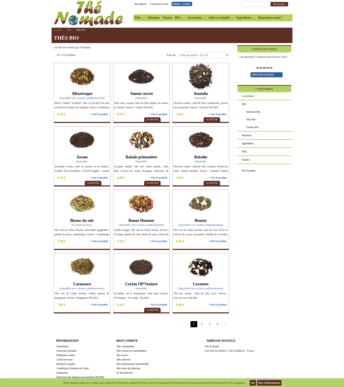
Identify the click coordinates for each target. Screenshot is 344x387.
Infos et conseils (220, 18)
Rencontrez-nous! (269, 17)
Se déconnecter (125, 372)
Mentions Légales (65, 363)
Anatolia (201, 93)
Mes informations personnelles (133, 363)
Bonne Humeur (141, 220)
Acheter (152, 119)
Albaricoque (82, 93)
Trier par (171, 54)
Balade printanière (141, 157)
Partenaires (62, 372)
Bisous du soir (82, 220)
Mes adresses (124, 359)
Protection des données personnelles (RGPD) (80, 377)
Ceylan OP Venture (141, 284)
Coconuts (201, 284)
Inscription (140, 3)
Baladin (200, 157)
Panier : (181, 3)
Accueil (58, 29)
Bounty (201, 220)
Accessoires (196, 18)
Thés (138, 18)
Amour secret (141, 93)
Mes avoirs (122, 355)
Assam (82, 157)
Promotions (62, 346)
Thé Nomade (248, 170)
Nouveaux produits (66, 350)
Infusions (154, 17)
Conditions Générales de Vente (72, 368)
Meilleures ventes (65, 355)
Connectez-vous (159, 3)
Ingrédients (245, 18)
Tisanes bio (252, 127)
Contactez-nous (64, 359)
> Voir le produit (98, 114)
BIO (179, 18)
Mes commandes (125, 346)
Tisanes (167, 17)
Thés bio (251, 119)
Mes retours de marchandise (131, 350)
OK (253, 382)
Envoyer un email (263, 75)
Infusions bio (253, 111)
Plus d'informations (269, 382)
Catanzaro (82, 284)
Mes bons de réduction (129, 368)
